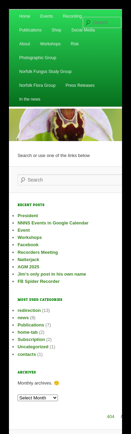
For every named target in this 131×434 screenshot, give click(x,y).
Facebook (28, 244)
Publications (30, 30)
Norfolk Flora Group (37, 85)
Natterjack (28, 259)
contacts (27, 354)
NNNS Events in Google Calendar (53, 222)
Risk (75, 43)
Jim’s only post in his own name (52, 274)
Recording (72, 16)
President (28, 215)
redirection (29, 310)
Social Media (83, 30)
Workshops (50, 43)
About (24, 43)
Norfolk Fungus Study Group (45, 71)
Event (24, 230)
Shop (56, 30)
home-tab (28, 332)
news (23, 317)
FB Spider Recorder (39, 281)
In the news (29, 99)
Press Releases (80, 85)
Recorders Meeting (38, 252)
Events (46, 16)
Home (24, 16)
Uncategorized (33, 346)
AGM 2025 (28, 266)
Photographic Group (37, 57)
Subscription (31, 339)
